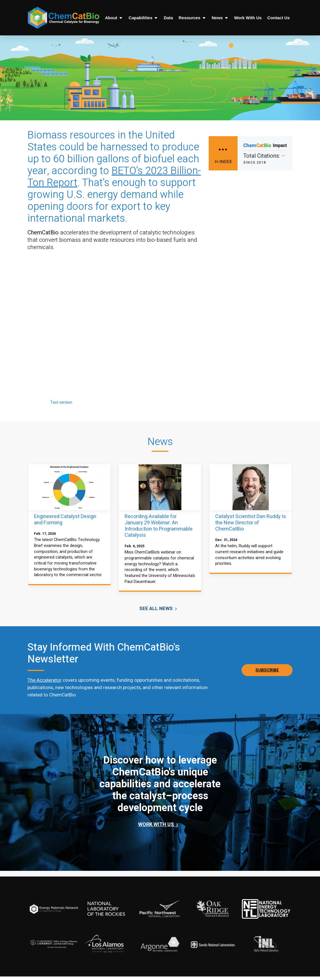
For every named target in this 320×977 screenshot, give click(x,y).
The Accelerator (44, 680)
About (114, 17)
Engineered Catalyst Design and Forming (65, 520)
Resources (192, 17)
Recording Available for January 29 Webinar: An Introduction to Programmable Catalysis (159, 526)
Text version (61, 402)
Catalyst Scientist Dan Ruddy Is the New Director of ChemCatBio (250, 523)
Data (168, 17)
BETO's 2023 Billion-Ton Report (114, 176)
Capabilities (143, 17)
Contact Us (278, 17)
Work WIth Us (156, 825)
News (220, 17)
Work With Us (248, 17)
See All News (156, 609)
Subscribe (267, 671)
